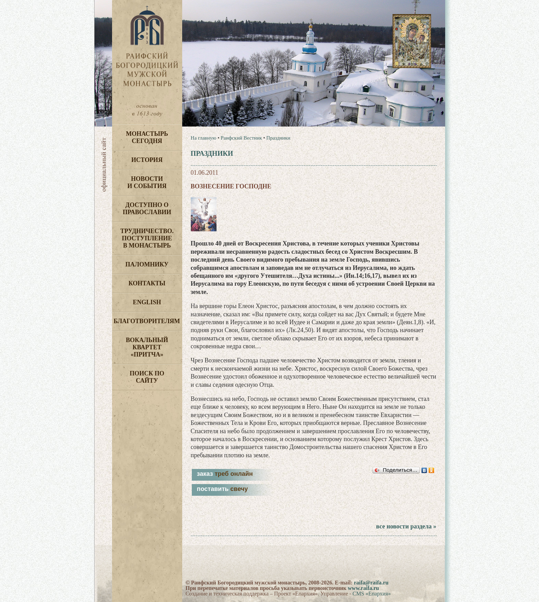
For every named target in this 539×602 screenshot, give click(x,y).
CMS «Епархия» (372, 593)
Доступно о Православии (147, 208)
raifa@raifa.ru (371, 582)
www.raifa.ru (363, 588)
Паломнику (146, 264)
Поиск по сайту (147, 377)
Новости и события (146, 182)
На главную (204, 138)
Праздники (278, 138)
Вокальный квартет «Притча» (147, 347)
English (147, 302)
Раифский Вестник (241, 138)
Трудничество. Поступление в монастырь (147, 238)
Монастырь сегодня (147, 137)
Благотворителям (147, 321)
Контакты (147, 283)
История (147, 159)
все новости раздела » (406, 526)
